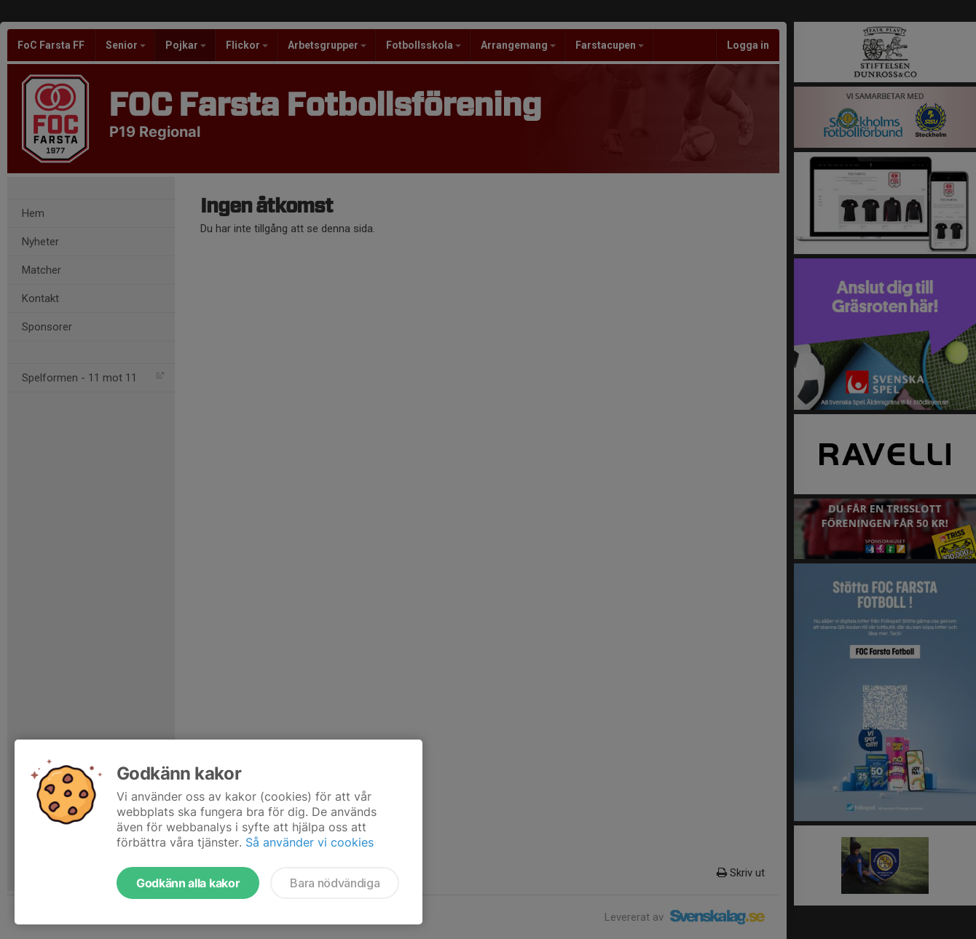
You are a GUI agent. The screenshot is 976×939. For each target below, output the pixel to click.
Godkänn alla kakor (188, 883)
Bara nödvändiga (334, 883)
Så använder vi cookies (309, 842)
